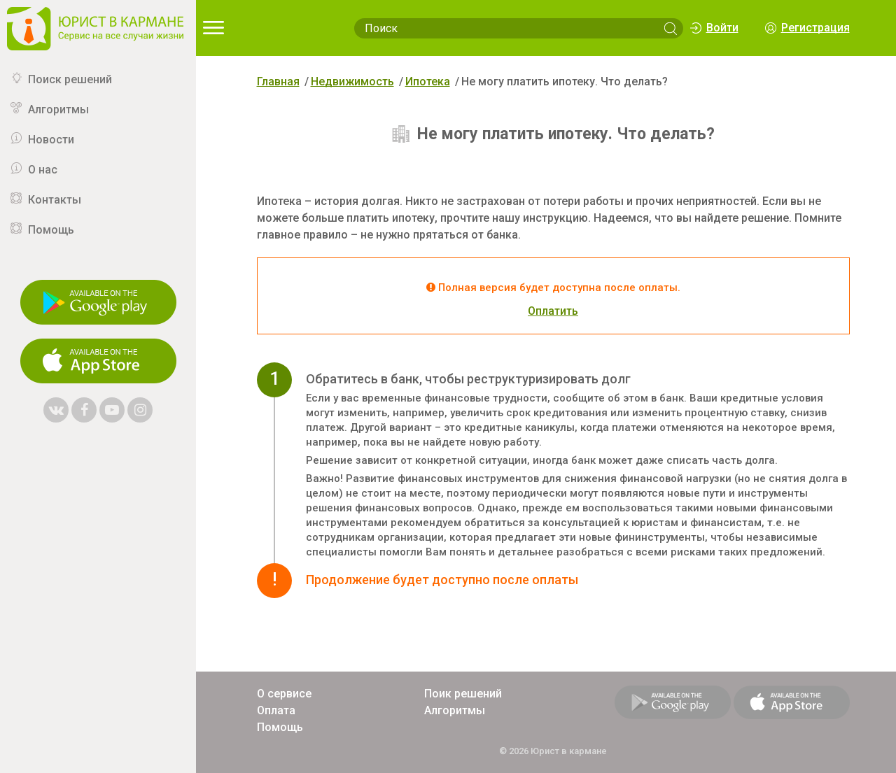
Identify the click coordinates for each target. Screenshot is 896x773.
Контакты (54, 199)
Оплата (276, 710)
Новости (51, 139)
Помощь (51, 229)
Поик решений (463, 693)
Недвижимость (352, 81)
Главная (278, 81)
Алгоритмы (58, 109)
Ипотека (427, 81)
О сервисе (284, 693)
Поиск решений (70, 79)
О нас (42, 169)
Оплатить (553, 311)
